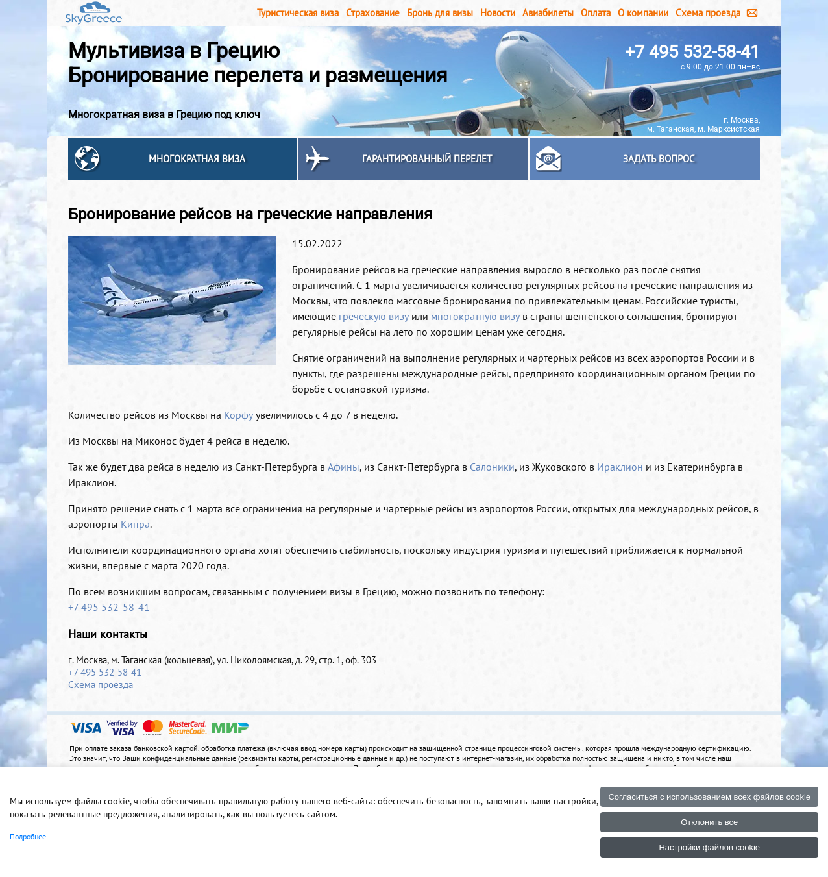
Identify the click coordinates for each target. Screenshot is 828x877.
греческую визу (374, 316)
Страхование (373, 12)
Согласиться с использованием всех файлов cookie (709, 797)
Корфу (238, 414)
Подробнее (28, 836)
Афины (343, 466)
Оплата (596, 12)
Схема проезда (708, 12)
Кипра (135, 523)
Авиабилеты (548, 12)
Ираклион (620, 466)
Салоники (492, 466)
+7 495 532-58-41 (692, 52)
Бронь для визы (440, 12)
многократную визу (475, 316)
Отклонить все (709, 822)
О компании (643, 12)
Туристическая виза (298, 12)
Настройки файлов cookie (709, 847)
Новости (497, 12)
